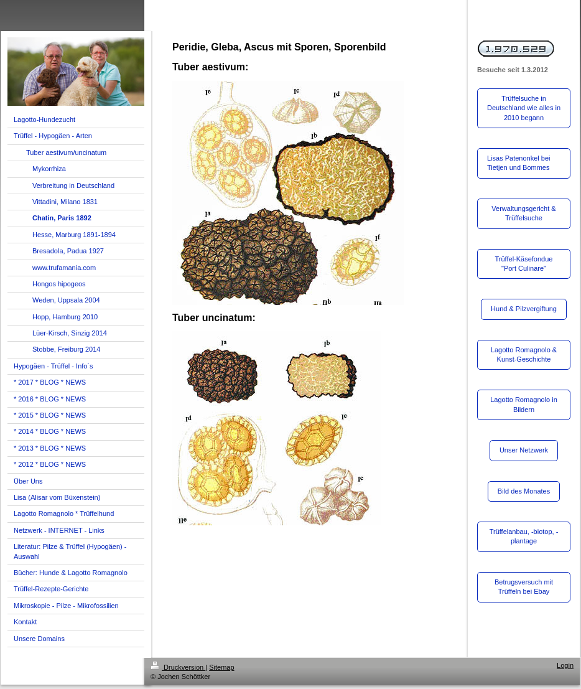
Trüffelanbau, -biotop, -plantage (524, 536)
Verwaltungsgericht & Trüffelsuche (523, 213)
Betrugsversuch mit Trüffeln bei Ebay (524, 586)
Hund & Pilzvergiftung (524, 308)
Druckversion (178, 667)
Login (565, 665)
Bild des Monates (524, 491)
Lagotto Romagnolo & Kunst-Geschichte (524, 354)
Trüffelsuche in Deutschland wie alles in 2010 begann (523, 108)
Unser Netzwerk (524, 450)
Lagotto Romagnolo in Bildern (523, 404)
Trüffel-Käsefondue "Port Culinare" (524, 263)
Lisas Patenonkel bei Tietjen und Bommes (519, 162)
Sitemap (221, 667)
